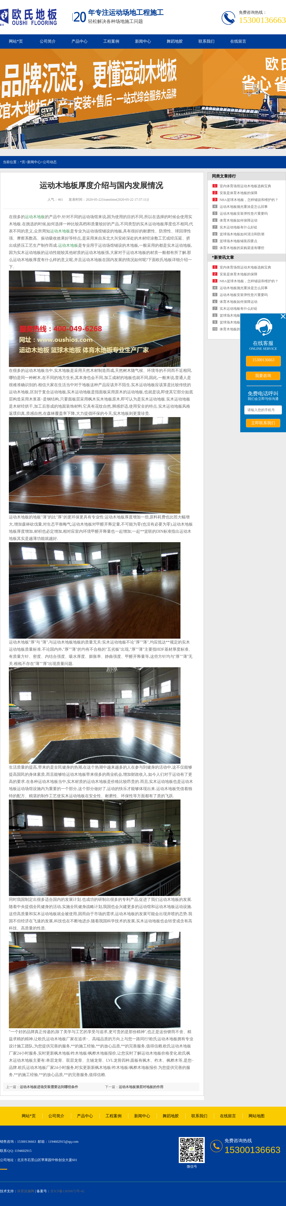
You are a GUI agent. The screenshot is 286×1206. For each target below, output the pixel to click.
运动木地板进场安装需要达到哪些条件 (49, 1087)
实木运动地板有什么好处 (238, 227)
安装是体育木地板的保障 (238, 193)
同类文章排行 (224, 176)
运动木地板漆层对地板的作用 (141, 1087)
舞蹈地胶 (175, 41)
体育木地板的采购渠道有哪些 (242, 248)
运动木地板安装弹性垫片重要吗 (244, 214)
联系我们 (206, 41)
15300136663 (264, 360)
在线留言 (238, 41)
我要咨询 (263, 375)
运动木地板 (35, 217)
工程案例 (111, 41)
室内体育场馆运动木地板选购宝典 (245, 186)
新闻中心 (143, 41)
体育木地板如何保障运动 (238, 220)
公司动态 (50, 162)
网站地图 (257, 1116)
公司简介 (48, 41)
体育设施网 (25, 1191)
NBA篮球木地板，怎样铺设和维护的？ (249, 200)
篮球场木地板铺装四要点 (238, 241)
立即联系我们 (263, 423)
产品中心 (80, 41)
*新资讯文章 (223, 257)
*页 (22, 162)
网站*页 (16, 41)
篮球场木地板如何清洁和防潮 (242, 234)
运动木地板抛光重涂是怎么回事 (244, 207)
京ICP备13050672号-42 (67, 1191)
